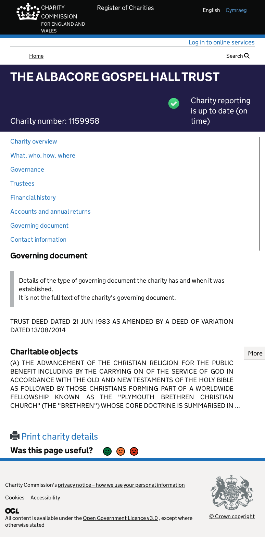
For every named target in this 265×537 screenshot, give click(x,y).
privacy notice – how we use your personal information (121, 485)
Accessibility (45, 497)
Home (36, 56)
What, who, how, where (42, 155)
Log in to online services (222, 42)
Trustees (22, 183)
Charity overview (33, 141)
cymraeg (236, 10)
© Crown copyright (232, 516)
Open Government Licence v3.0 (120, 518)
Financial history (33, 197)
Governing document (39, 225)
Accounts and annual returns (50, 211)
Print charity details (54, 436)
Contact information (38, 239)
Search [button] (238, 56)
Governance (27, 169)
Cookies (14, 497)
